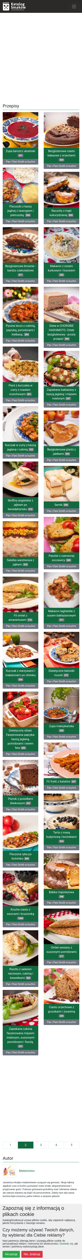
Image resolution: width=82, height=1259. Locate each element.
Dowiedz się (66, 1243)
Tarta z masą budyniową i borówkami (61, 837)
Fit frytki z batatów (62, 781)
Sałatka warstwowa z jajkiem (20, 562)
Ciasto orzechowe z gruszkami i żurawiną (61, 1011)
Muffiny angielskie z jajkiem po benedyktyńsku (20, 505)
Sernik (61, 505)
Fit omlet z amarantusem (20, 618)
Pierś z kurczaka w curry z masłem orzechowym (20, 390)
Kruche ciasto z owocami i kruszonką (20, 914)
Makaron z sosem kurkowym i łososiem (61, 270)
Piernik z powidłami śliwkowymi (20, 801)
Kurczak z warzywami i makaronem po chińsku (20, 675)
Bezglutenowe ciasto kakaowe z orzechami (61, 155)
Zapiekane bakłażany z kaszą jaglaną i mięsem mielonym (61, 394)
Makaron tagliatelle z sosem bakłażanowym (61, 615)
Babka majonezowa (61, 894)
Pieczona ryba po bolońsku (20, 856)
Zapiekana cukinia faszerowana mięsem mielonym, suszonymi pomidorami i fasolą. (20, 1037)
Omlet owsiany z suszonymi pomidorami (61, 952)
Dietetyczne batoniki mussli (62, 673)
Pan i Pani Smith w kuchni (20, 161)
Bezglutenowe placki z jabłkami (61, 452)
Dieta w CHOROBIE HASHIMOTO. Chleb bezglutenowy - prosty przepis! (61, 332)
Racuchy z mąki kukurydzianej (62, 213)
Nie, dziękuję (32, 1254)
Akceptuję (11, 1254)
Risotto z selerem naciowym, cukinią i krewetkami (20, 973)
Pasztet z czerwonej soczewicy (61, 558)
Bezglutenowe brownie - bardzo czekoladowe (20, 270)
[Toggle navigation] (74, 6)
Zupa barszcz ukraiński (20, 153)
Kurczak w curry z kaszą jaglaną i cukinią (20, 447)
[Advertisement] (41, 57)
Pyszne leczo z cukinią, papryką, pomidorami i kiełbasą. (20, 330)
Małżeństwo (19, 1171)
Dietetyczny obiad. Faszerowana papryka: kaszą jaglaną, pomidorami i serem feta (20, 739)
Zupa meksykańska (61, 728)
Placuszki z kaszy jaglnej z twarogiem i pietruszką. (20, 211)
